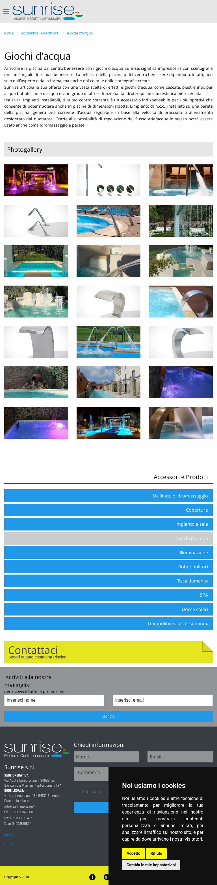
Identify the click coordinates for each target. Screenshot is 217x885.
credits (9, 843)
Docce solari (195, 609)
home (9, 33)
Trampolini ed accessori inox (177, 623)
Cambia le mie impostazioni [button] (151, 865)
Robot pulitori (193, 567)
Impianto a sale (191, 524)
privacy (9, 835)
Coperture (197, 510)
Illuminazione (194, 552)
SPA (204, 595)
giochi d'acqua (80, 33)
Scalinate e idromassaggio (180, 496)
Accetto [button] (133, 853)
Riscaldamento (192, 581)
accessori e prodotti (40, 33)
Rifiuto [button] (156, 853)
